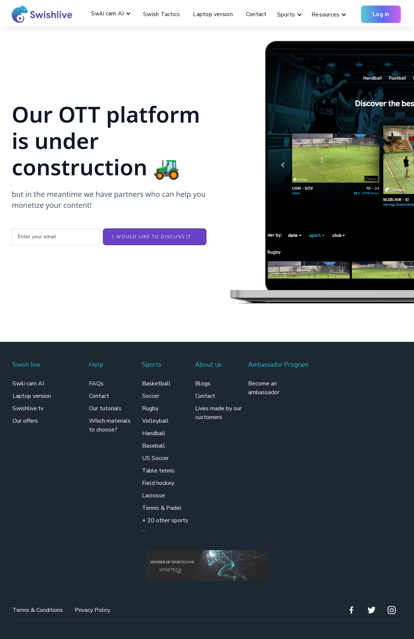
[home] (39, 14)
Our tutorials (105, 408)
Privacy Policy (92, 610)
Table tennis (158, 471)
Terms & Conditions (37, 610)
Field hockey (158, 483)
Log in (381, 14)
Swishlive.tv (28, 408)
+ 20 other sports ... (165, 524)
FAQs (96, 384)
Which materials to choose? (110, 425)
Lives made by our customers (218, 412)
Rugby (150, 408)
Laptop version (213, 14)
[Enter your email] (56, 236)
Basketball (156, 384)
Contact (256, 14)
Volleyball (155, 421)
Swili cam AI (28, 384)
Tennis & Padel (162, 508)
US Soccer (155, 458)
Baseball (153, 446)
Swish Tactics (161, 14)
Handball (153, 433)
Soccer (150, 396)
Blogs (202, 384)
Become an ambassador (263, 388)
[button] (113, 13)
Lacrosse (153, 496)
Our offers (25, 421)
